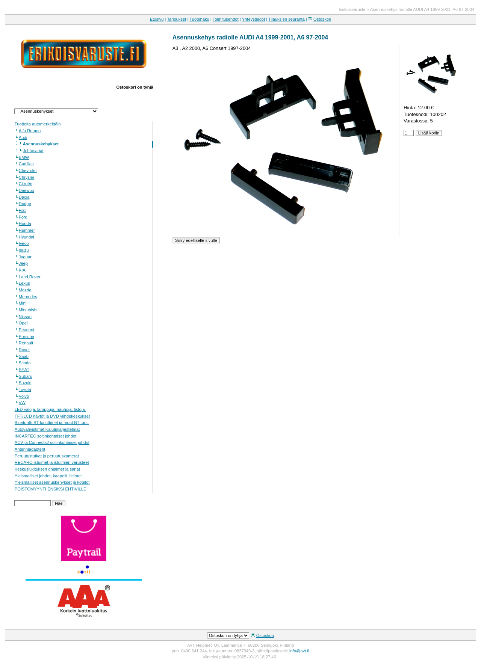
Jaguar (25, 257)
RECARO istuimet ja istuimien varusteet (52, 462)
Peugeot (27, 329)
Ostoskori (322, 19)
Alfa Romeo (30, 130)
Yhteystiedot (253, 19)
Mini (23, 303)
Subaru (25, 376)
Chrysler (27, 177)
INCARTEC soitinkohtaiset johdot (46, 436)
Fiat (22, 210)
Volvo (24, 396)
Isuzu (24, 250)
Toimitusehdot (226, 19)
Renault (26, 343)
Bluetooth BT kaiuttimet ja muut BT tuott (52, 422)
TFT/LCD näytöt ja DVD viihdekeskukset (52, 416)
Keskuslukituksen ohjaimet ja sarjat (47, 469)
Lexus (24, 283)
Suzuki (25, 382)
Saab (24, 356)
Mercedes (28, 296)
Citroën (25, 183)
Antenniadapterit (30, 449)
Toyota (25, 389)
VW (22, 402)
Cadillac (26, 163)
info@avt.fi (299, 651)
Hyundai (26, 237)
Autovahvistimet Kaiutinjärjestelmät (47, 429)
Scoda (25, 363)
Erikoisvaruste (352, 9)
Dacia (24, 197)
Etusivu (157, 19)
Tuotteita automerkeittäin (38, 124)
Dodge (25, 203)
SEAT (24, 369)
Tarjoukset (176, 19)
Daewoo (26, 190)
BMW (24, 157)
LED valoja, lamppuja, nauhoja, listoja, (50, 409)
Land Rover (30, 277)
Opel (23, 323)
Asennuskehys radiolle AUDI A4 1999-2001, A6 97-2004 (422, 9)
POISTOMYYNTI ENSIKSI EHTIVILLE (50, 489)
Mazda (25, 290)
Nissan (25, 316)
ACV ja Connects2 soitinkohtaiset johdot (52, 442)
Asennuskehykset (41, 144)
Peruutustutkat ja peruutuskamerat (47, 456)
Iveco (24, 243)
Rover (24, 349)
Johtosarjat (33, 150)
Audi (23, 137)
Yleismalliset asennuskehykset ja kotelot (52, 482)
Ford (23, 217)
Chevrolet (28, 170)
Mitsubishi (28, 310)
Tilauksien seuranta (286, 19)
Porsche (26, 336)
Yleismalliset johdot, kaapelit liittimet (48, 476)
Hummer (27, 230)
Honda (25, 223)
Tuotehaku (199, 19)
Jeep (23, 263)
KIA (22, 270)
